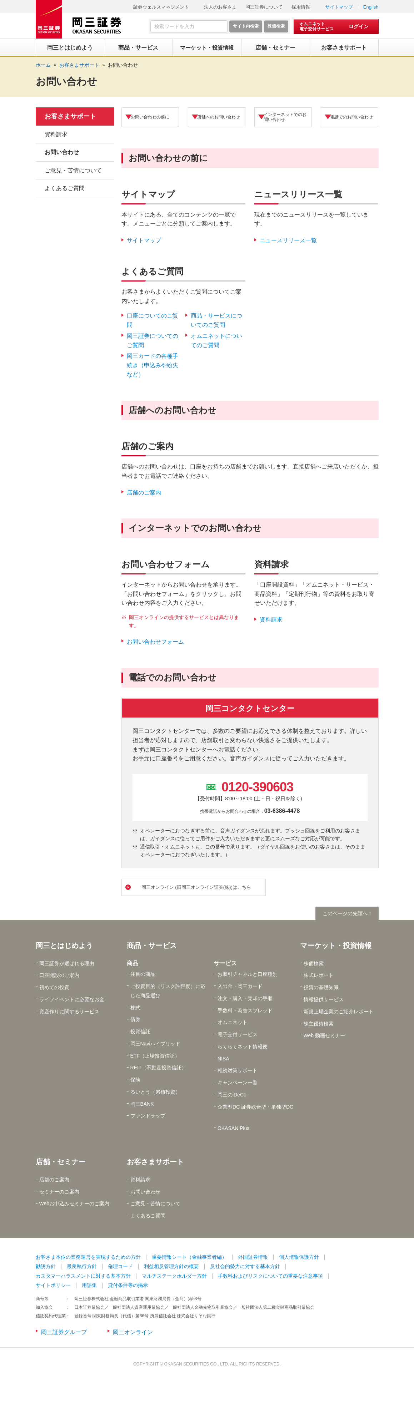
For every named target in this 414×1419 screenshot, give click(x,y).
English (371, 7)
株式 (135, 1009)
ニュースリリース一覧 (288, 240)
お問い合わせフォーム (155, 642)
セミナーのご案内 (59, 1193)
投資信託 (140, 1032)
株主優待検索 (319, 1025)
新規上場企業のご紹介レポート (339, 1012)
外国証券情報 (253, 1258)
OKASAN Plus (233, 1129)
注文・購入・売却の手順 (245, 999)
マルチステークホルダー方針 (174, 1277)
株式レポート (319, 976)
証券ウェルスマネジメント (161, 7)
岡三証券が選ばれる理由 (66, 964)
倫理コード (120, 1268)
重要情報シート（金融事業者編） (189, 1258)
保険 (135, 1081)
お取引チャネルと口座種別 (248, 975)
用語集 (89, 1286)
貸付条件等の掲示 (128, 1286)
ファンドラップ (147, 1117)
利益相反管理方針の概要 (171, 1268)
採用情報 (300, 7)
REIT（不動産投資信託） (158, 1069)
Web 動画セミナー (324, 1036)
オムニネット (233, 1024)
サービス (225, 964)
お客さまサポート (70, 116)
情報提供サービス (324, 1000)
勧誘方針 (46, 1268)
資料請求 (271, 620)
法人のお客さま (220, 7)
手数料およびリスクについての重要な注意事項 (270, 1277)
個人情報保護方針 (299, 1258)
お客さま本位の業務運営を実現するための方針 (88, 1258)
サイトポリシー (53, 1286)
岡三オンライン (133, 1333)
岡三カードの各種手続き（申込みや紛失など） (152, 365)
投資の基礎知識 (321, 988)
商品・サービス (152, 947)
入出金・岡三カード (240, 987)
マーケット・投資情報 (335, 947)
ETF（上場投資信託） (155, 1057)
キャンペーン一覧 (238, 1083)
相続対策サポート (238, 1072)
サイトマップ (339, 7)
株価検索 (314, 964)
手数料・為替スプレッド (245, 1011)
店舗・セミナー (61, 1163)
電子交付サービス (238, 1035)
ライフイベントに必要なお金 (71, 1000)
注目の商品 (142, 975)
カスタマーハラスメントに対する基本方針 (83, 1277)
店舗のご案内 (144, 493)
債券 (135, 1021)
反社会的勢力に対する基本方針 (245, 1268)
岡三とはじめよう (64, 947)
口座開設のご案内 (59, 976)
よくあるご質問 (65, 188)
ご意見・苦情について (73, 170)
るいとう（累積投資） (155, 1093)
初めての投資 (54, 988)
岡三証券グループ (64, 1333)
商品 (132, 964)
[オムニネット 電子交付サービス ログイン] (336, 26)
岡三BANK (142, 1105)
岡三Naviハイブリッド (155, 1045)
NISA (223, 1060)
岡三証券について (264, 7)
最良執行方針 (82, 1268)
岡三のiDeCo (232, 1096)
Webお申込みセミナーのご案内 (74, 1205)
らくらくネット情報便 (243, 1047)
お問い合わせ (123, 65)
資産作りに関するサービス (69, 1012)
